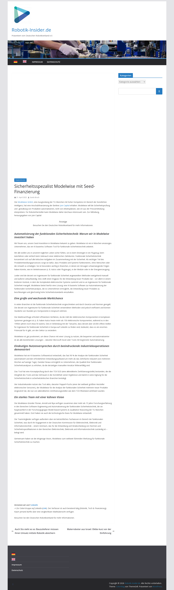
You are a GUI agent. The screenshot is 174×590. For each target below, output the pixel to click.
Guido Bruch (34, 197)
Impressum (37, 62)
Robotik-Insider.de (31, 30)
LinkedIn (34, 505)
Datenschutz (53, 62)
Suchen (159, 91)
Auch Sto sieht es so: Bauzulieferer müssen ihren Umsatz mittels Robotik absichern (35, 531)
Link (44, 508)
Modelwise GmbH (25, 202)
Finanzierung (20, 180)
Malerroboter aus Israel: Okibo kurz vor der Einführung (90, 531)
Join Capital (65, 205)
